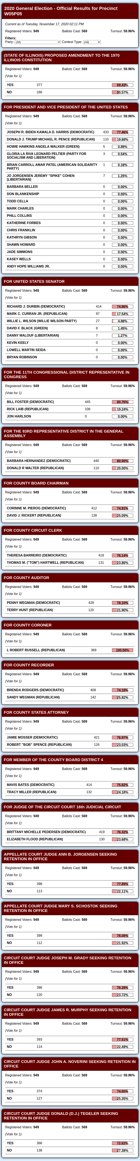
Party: (9, 42)
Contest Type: (72, 42)
